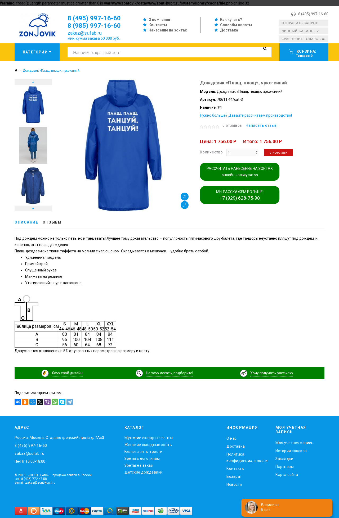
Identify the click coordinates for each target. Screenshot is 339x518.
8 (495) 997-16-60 (313, 14)
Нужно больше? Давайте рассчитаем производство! (246, 115)
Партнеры (284, 467)
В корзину (278, 152)
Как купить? (231, 19)
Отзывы (52, 222)
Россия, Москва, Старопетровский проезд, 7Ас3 (59, 437)
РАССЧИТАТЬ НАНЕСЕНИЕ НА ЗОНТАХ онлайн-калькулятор (240, 171)
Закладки (284, 459)
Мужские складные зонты (148, 438)
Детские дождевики (143, 472)
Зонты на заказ (138, 465)
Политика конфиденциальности (246, 457)
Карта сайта (286, 474)
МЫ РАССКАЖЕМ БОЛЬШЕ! (240, 195)
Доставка (229, 30)
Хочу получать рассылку (271, 373)
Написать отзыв (261, 125)
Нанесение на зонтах (168, 30)
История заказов (291, 451)
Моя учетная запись (294, 443)
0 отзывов (232, 125)
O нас (231, 438)
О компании (159, 19)
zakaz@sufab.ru (85, 33)
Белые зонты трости (143, 451)
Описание (26, 222)
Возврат (234, 476)
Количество (211, 152)
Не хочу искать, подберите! (169, 373)
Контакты (158, 25)
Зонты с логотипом (142, 458)
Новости (234, 484)
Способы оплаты (236, 25)
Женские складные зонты (148, 445)
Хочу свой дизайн (67, 373)
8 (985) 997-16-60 (94, 25)
